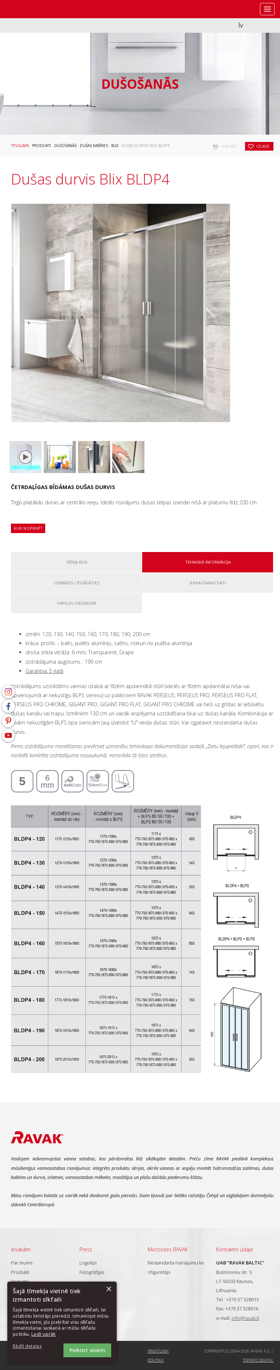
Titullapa (20, 145)
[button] (33, 1346)
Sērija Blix (76, 562)
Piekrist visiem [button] (87, 1350)
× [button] (108, 1289)
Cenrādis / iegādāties (76, 582)
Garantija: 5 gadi (44, 670)
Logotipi (88, 1262)
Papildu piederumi (76, 603)
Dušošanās (65, 145)
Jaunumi (19, 1281)
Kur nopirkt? (28, 528)
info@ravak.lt (245, 1318)
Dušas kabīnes (94, 145)
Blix (114, 145)
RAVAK (27, 9)
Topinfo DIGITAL (258, 1360)
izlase (262, 146)
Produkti (41, 145)
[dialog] (62, 1322)
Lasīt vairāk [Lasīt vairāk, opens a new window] (43, 1334)
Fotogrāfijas (91, 1272)
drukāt (229, 146)
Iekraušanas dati (208, 582)
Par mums (21, 1262)
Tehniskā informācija (208, 562)
